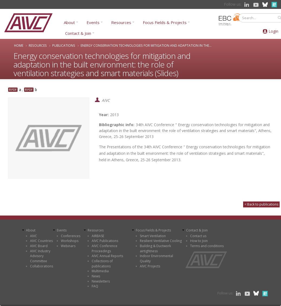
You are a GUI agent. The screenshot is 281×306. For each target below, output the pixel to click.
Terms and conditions (207, 246)
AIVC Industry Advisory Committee (40, 256)
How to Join (199, 240)
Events (93, 22)
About (69, 22)
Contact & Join (78, 33)
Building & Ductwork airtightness (155, 248)
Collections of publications (102, 263)
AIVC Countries (41, 240)
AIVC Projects (150, 266)
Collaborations (41, 266)
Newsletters (101, 281)
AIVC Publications (105, 240)
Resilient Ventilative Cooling (161, 240)
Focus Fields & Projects (165, 22)
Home (18, 45)
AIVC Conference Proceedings (104, 248)
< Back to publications (261, 204)
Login (273, 31)
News (96, 276)
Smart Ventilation (153, 236)
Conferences (70, 236)
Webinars (68, 246)
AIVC (33, 236)
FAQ (95, 286)
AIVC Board (39, 246)
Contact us (198, 236)
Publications (63, 45)
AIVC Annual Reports (107, 256)
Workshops (69, 240)
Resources (121, 22)
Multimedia (100, 271)
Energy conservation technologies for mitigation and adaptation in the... (146, 45)
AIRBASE (98, 236)
